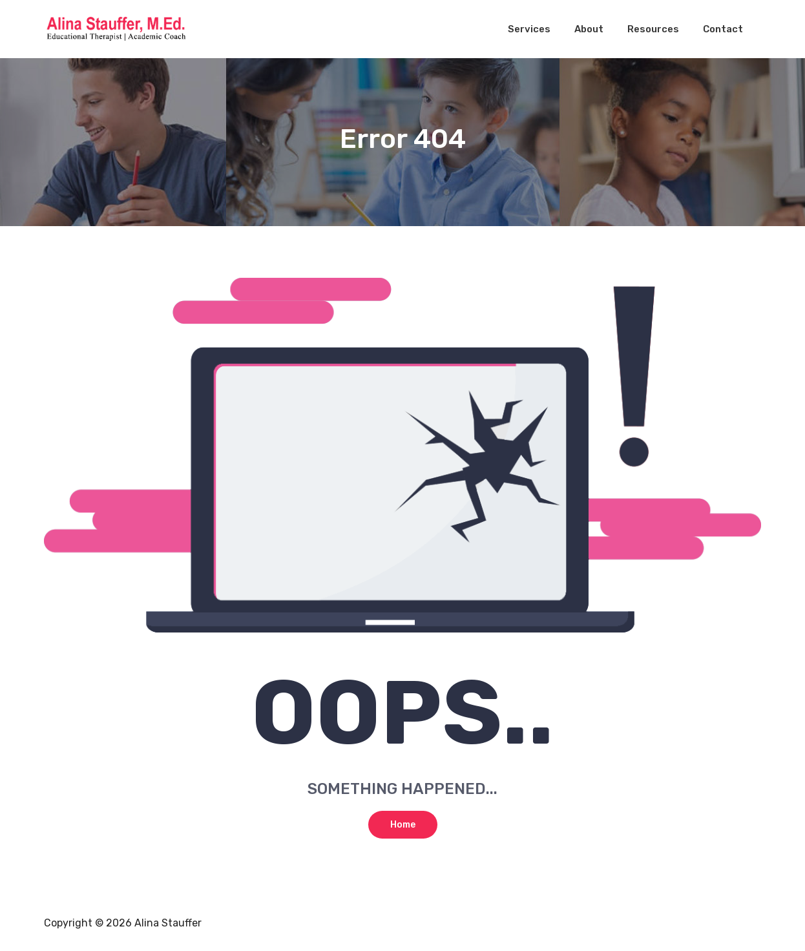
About (588, 29)
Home (402, 824)
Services (529, 29)
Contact (723, 29)
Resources (653, 29)
